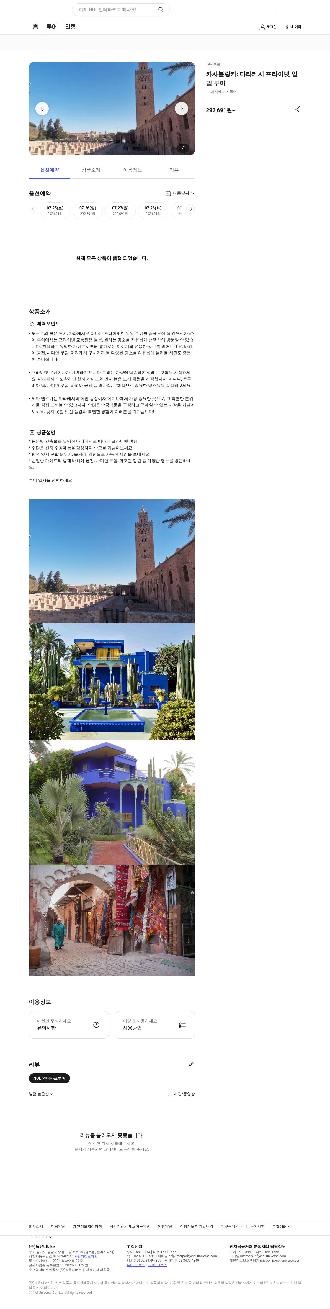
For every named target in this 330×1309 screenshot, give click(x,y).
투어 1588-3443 (138, 1252)
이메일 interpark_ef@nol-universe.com (258, 1256)
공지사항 (257, 1226)
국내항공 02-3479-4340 (181, 1260)
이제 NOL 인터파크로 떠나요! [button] (107, 9)
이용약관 (58, 1226)
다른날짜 (181, 193)
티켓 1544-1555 (164, 1252)
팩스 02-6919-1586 (141, 1256)
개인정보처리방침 (87, 1226)
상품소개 (91, 170)
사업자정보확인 (85, 1256)
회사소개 (36, 1226)
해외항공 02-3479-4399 (144, 1260)
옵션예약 (49, 170)
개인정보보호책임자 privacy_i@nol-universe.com (265, 1260)
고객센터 (279, 1227)
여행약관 (165, 1226)
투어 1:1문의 (136, 1265)
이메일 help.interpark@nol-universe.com (187, 1256)
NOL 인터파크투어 (49, 1078)
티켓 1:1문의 (157, 1265)
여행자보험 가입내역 (196, 1226)
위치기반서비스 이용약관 (130, 1226)
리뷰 (174, 170)
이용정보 (132, 170)
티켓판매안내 (232, 1226)
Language (40, 1237)
